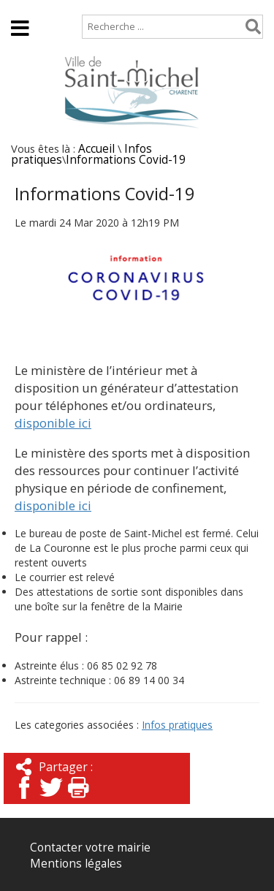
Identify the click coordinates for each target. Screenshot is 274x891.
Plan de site (93, 7)
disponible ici (53, 422)
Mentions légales (76, 863)
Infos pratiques (177, 725)
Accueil (23, 7)
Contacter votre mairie (90, 847)
